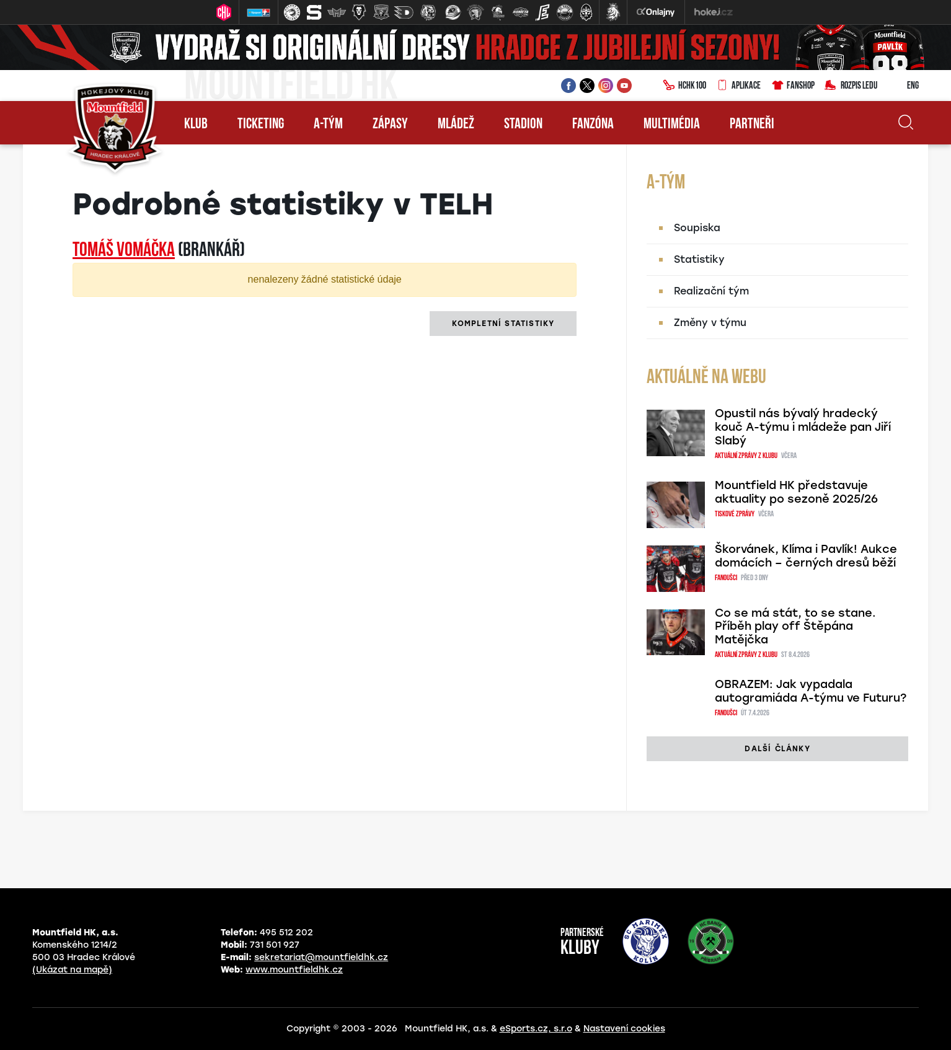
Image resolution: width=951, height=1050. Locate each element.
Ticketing (260, 124)
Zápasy (390, 124)
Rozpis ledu (851, 86)
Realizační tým (711, 291)
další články (777, 748)
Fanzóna (593, 124)
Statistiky (699, 259)
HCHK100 (684, 86)
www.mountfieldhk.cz (294, 969)
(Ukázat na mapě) (72, 969)
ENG (903, 86)
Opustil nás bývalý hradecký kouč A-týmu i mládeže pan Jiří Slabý (803, 427)
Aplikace (738, 86)
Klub (196, 124)
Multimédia (672, 124)
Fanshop (793, 86)
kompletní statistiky (503, 323)
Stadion (523, 124)
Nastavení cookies (624, 1028)
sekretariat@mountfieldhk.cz (321, 957)
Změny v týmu (710, 323)
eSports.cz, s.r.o (536, 1028)
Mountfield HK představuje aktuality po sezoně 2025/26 (796, 492)
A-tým (328, 124)
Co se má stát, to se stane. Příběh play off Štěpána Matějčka (795, 626)
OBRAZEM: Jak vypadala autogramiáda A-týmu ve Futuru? (810, 691)
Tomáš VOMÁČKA (124, 251)
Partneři (752, 124)
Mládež (456, 124)
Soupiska (697, 228)
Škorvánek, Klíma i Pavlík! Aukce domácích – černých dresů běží (806, 556)
